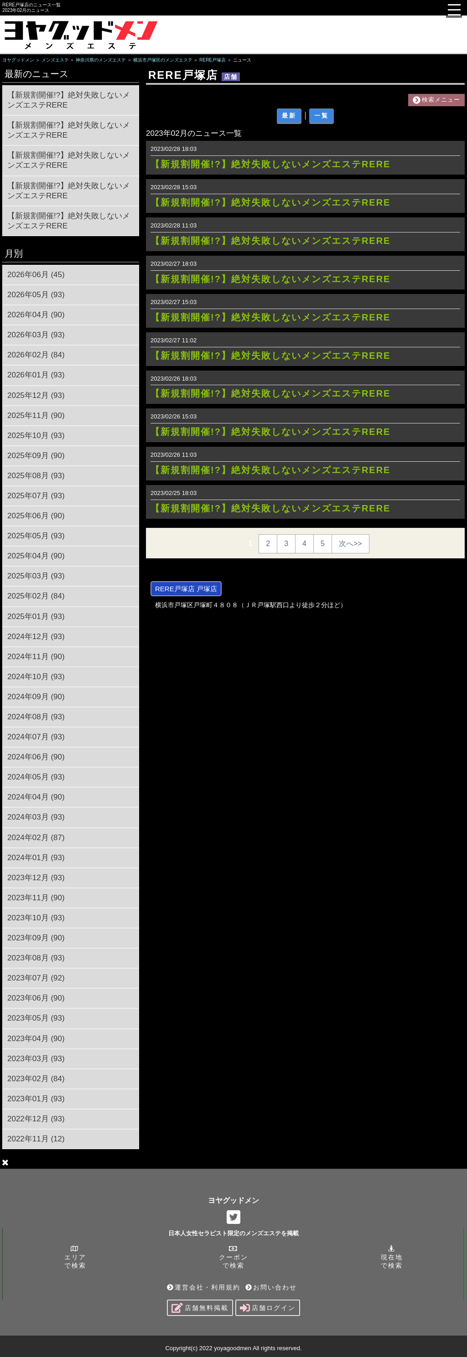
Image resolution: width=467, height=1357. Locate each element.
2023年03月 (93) (36, 1058)
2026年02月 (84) (36, 355)
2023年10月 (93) (36, 917)
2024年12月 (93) (36, 636)
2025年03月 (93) (36, 576)
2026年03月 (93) (36, 334)
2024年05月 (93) (36, 777)
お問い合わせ (271, 1287)
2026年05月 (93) (36, 294)
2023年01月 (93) (36, 1098)
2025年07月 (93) (36, 495)
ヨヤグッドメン (233, 1200)
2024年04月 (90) (36, 797)
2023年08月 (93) (36, 958)
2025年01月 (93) (36, 616)
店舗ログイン (268, 1308)
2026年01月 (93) (36, 375)
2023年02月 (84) (36, 1078)
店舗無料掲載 (199, 1308)
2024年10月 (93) (36, 676)
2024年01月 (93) (36, 857)
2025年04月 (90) (36, 556)
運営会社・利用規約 (203, 1287)
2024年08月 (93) (36, 716)
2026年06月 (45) (36, 274)
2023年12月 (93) (36, 877)
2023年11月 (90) (36, 897)
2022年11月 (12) (36, 1139)
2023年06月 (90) (36, 998)
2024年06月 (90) (36, 757)
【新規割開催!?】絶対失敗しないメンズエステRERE (68, 100)
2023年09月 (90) (36, 938)
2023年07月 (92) (36, 978)
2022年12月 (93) (36, 1118)
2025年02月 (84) (36, 596)
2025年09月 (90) (36, 455)
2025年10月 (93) (36, 435)
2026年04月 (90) (36, 314)
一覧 (321, 115)
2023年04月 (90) (36, 1038)
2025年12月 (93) (36, 395)
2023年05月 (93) (36, 1018)
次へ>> (350, 543)
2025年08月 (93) (36, 475)
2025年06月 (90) (36, 515)
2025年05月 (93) (36, 535)
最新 (289, 115)
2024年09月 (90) (36, 696)
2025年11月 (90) (36, 415)
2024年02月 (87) (36, 837)
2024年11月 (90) (36, 656)
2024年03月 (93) (36, 817)
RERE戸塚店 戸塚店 (186, 589)
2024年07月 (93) (36, 737)
